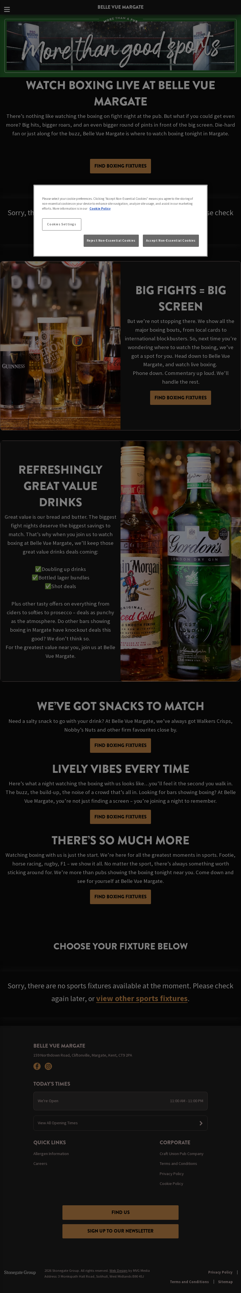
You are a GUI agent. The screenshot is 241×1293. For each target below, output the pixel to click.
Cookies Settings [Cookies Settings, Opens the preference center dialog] (61, 224)
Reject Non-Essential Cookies (111, 240)
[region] (120, 221)
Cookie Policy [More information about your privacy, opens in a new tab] (100, 208)
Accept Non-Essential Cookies (171, 240)
